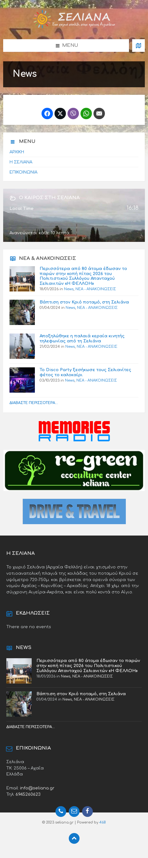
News (69, 289)
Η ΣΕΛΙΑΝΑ (21, 162)
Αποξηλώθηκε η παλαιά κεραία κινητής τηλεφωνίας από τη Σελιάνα (82, 338)
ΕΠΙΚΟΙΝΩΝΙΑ (23, 172)
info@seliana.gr (37, 788)
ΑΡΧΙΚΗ (17, 152)
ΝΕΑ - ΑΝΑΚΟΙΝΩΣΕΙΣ (95, 289)
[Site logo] (74, 27)
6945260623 (28, 794)
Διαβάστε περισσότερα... (34, 403)
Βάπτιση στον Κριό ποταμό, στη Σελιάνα (84, 302)
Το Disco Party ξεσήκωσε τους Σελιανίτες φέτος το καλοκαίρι (85, 372)
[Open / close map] (138, 45)
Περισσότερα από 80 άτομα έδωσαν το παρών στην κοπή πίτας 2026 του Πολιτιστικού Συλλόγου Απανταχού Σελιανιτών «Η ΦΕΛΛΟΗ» (83, 276)
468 (102, 822)
